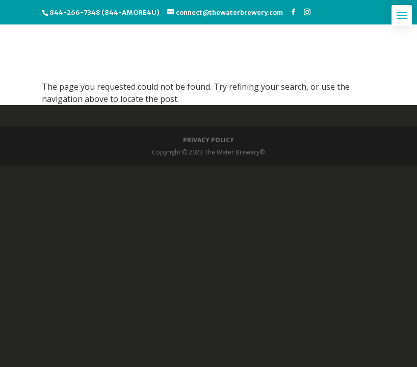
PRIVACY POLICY (208, 140)
